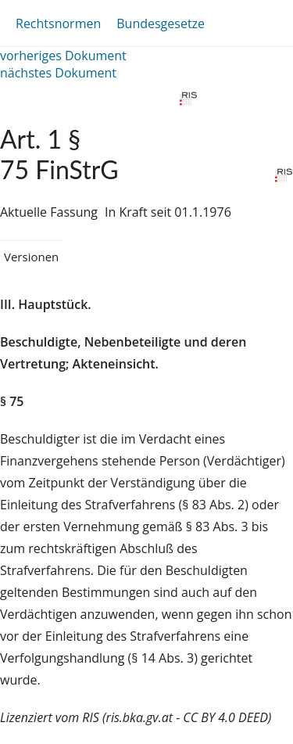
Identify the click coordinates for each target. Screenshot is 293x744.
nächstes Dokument (58, 72)
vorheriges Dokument (63, 55)
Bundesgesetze (160, 23)
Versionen (31, 256)
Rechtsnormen (58, 23)
